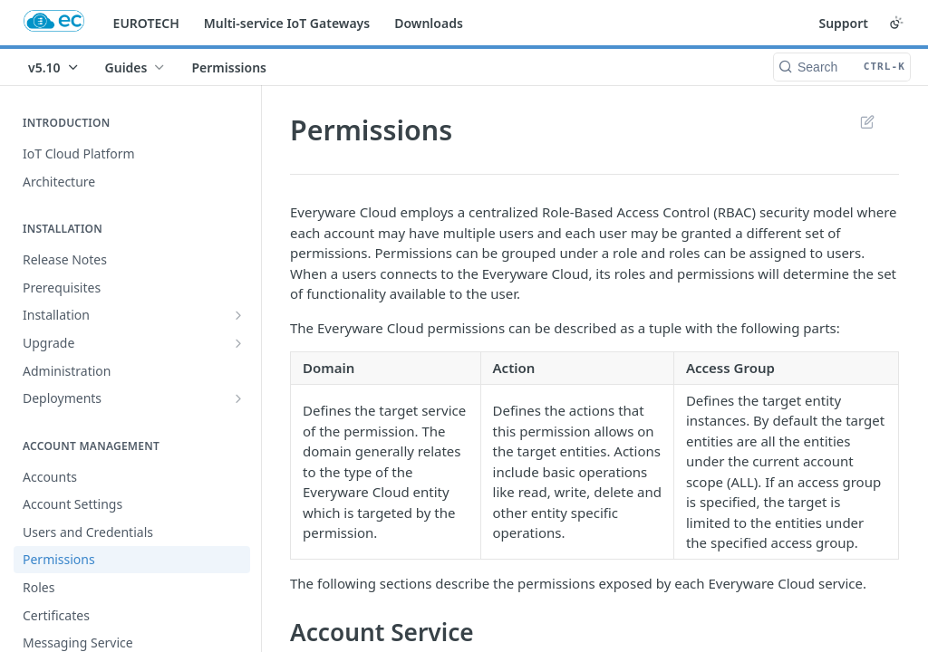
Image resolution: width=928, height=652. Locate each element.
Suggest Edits (866, 121)
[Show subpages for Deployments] (238, 398)
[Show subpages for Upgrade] (238, 343)
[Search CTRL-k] (842, 67)
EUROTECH (146, 23)
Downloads (428, 23)
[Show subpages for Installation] (238, 315)
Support (843, 23)
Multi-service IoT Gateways (287, 23)
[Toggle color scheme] (896, 22)
